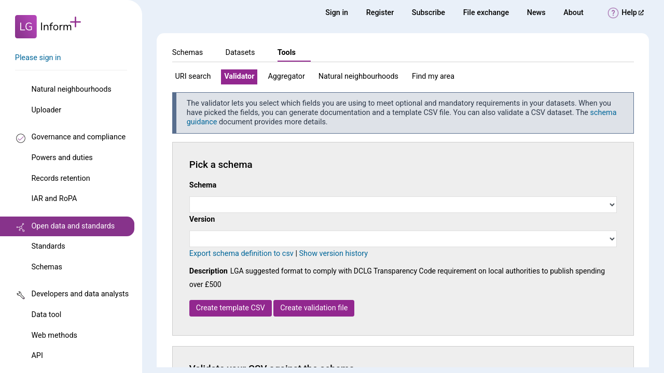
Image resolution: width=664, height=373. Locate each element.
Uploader (46, 110)
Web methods (54, 335)
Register (380, 12)
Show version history (333, 253)
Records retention (60, 178)
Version (202, 219)
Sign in (336, 12)
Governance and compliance (78, 137)
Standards (48, 246)
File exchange (486, 12)
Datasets (240, 52)
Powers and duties (61, 157)
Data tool (46, 314)
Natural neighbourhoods (71, 89)
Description (208, 271)
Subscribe (428, 12)
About (573, 12)
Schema (202, 185)
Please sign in (38, 57)
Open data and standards (73, 226)
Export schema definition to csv (241, 253)
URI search (193, 76)
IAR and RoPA (54, 198)
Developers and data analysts (80, 294)
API (37, 355)
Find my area (433, 76)
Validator (239, 76)
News (536, 12)
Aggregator (286, 76)
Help (632, 12)
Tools (287, 52)
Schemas (46, 267)
